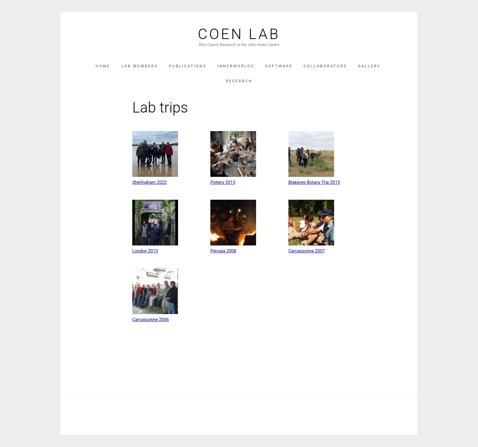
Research (239, 81)
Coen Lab (239, 34)
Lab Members (139, 66)
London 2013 (145, 251)
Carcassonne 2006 (150, 319)
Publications (187, 66)
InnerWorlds (235, 66)
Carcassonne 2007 (306, 251)
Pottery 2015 (222, 182)
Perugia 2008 (223, 251)
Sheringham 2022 (149, 182)
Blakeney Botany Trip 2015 (314, 182)
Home (103, 66)
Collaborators (325, 66)
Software (279, 66)
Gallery (369, 66)
